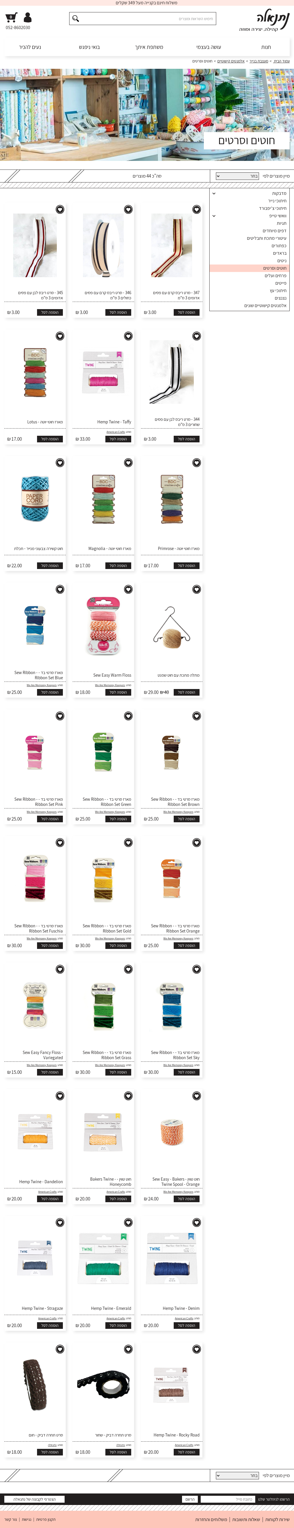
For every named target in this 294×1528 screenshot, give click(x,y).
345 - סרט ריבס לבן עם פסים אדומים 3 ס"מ (40, 295)
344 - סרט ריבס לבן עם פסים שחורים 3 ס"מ (177, 422)
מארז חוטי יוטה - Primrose (179, 548)
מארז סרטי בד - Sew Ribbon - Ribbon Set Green (107, 802)
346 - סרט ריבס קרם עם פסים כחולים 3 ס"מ (108, 295)
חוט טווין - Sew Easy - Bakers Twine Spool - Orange (176, 1182)
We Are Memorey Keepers (110, 685)
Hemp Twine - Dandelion (41, 1181)
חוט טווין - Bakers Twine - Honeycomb (110, 1182)
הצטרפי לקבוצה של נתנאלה (34, 1499)
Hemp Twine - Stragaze (42, 1308)
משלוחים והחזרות (211, 1519)
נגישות (26, 1519)
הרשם (190, 1499)
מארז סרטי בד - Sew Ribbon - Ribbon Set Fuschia (38, 928)
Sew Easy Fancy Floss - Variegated (43, 1055)
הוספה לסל (186, 312)
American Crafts (116, 432)
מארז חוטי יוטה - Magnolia (109, 548)
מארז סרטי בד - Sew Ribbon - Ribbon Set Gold (107, 928)
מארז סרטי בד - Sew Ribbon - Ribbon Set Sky (175, 1055)
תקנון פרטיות (45, 1519)
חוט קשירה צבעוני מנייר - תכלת (38, 548)
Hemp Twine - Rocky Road (177, 1435)
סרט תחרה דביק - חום (46, 1435)
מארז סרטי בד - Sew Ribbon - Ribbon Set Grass (107, 1055)
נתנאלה (120, 1445)
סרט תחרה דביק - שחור (113, 1435)
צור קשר (10, 1519)
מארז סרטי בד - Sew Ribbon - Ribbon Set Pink (38, 802)
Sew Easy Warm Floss (112, 675)
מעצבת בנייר (258, 61)
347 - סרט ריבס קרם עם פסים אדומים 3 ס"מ (176, 295)
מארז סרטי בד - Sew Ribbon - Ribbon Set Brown (175, 802)
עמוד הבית (281, 61)
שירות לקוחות (277, 1519)
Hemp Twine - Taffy (114, 422)
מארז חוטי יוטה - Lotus (45, 422)
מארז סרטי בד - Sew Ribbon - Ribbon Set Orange (175, 928)
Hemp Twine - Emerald (111, 1308)
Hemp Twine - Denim (181, 1308)
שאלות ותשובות (246, 1519)
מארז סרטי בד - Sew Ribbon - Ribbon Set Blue (38, 675)
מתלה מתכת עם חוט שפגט (179, 675)
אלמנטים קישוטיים (231, 61)
